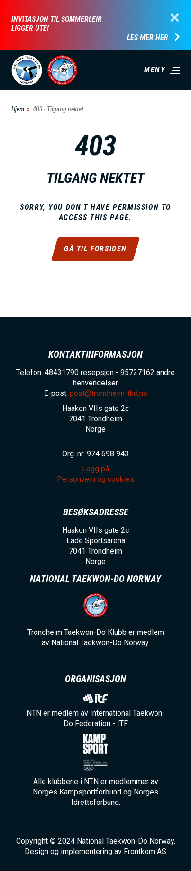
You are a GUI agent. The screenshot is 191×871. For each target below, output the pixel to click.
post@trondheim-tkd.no (108, 393)
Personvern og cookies (95, 479)
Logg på (95, 468)
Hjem (17, 109)
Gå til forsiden (95, 248)
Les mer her (147, 38)
